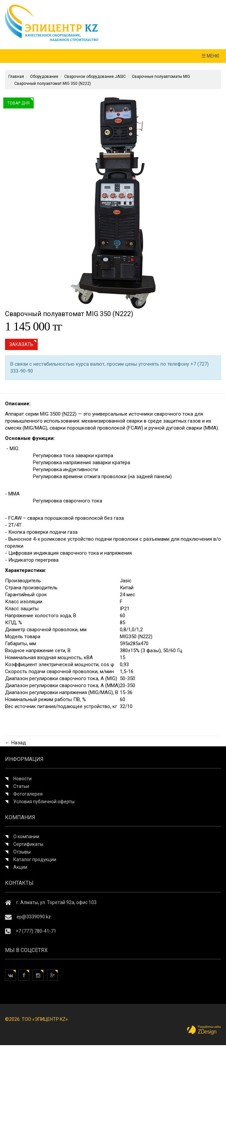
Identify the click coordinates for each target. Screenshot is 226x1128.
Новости (22, 778)
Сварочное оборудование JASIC (95, 76)
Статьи (21, 786)
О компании (26, 836)
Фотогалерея (28, 794)
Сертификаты (28, 844)
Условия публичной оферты (44, 801)
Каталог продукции (34, 859)
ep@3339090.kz (34, 916)
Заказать (21, 344)
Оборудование (44, 76)
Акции (20, 867)
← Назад (15, 743)
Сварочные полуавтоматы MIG (161, 76)
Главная (16, 76)
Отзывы (22, 851)
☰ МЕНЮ (210, 56)
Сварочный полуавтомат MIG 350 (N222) (52, 83)
